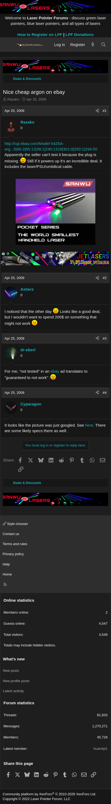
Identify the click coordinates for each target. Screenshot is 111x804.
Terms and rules (15, 544)
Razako (13, 99)
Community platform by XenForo (49, 794)
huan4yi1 (100, 749)
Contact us (11, 534)
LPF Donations (80, 34)
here (89, 425)
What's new (14, 659)
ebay (54, 371)
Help (6, 564)
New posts (11, 671)
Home (7, 574)
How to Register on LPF (39, 34)
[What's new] (93, 44)
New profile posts (16, 681)
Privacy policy (13, 554)
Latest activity (13, 691)
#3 (104, 338)
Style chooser (15, 524)
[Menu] (8, 45)
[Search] (103, 44)
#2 (104, 278)
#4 (104, 393)
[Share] (97, 111)
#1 (104, 111)
